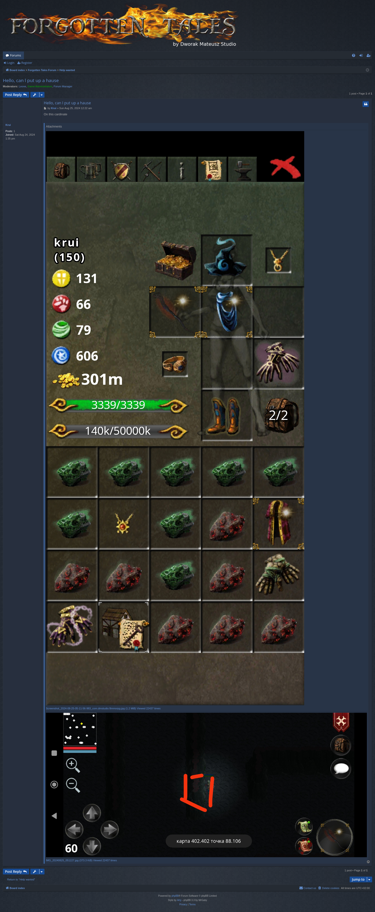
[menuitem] (353, 55)
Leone (22, 86)
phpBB (175, 896)
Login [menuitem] (362, 56)
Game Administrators (40, 86)
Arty (179, 900)
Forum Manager (63, 86)
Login (10, 63)
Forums (15, 55)
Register (26, 63)
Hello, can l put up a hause (31, 80)
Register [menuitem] (369, 56)
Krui (8, 124)
